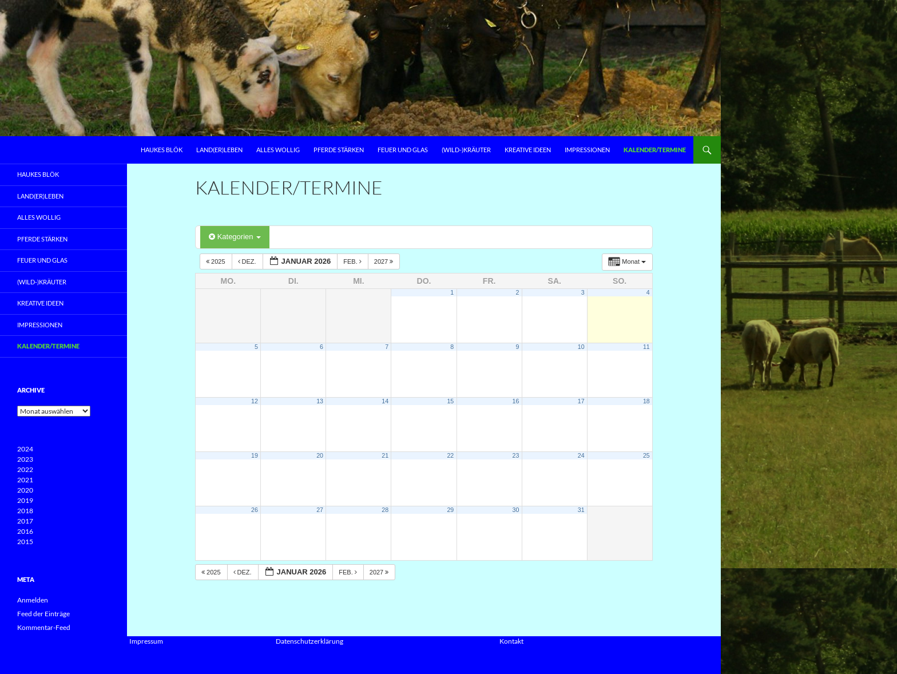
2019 (25, 500)
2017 (25, 521)
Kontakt (511, 641)
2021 (25, 479)
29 (450, 509)
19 (254, 455)
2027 (384, 261)
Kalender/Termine (655, 149)
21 (385, 455)
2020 (25, 490)
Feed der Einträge (43, 613)
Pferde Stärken (338, 149)
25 (646, 455)
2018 (25, 510)
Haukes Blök (161, 149)
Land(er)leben (219, 149)
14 (385, 401)
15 (450, 401)
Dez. (248, 261)
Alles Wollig (278, 149)
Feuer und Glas (403, 149)
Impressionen (587, 149)
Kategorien (235, 236)
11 (646, 346)
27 (319, 509)
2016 (25, 531)
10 (581, 346)
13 (319, 401)
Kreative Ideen (528, 149)
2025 (216, 261)
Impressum (146, 641)
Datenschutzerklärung (309, 641)
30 (516, 509)
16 (516, 401)
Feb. (353, 261)
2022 (25, 469)
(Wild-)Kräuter (466, 149)
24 (581, 455)
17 (581, 401)
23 (516, 455)
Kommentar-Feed (43, 627)
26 (254, 509)
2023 (25, 459)
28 (385, 509)
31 (581, 509)
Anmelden (32, 600)
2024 (25, 449)
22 (450, 455)
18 (646, 401)
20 (319, 455)
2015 (25, 541)
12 (254, 401)
